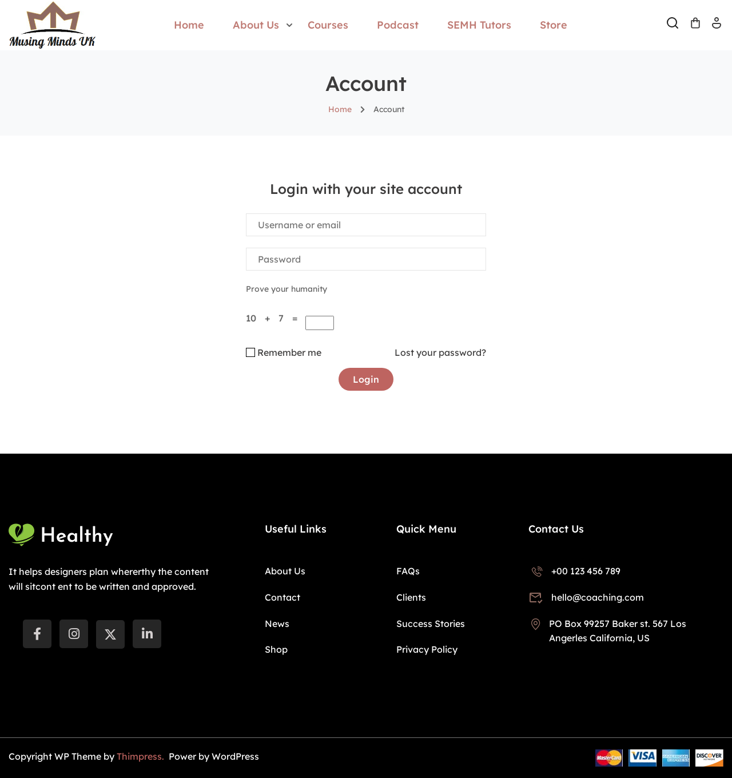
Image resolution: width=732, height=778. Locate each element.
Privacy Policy (427, 649)
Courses (328, 24)
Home (189, 24)
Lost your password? (440, 352)
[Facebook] (37, 634)
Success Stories (430, 623)
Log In (716, 26)
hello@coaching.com (586, 597)
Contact (282, 597)
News (277, 623)
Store (553, 24)
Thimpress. (141, 756)
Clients (411, 597)
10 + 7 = (274, 318)
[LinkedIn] (147, 634)
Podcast (398, 24)
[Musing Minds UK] (52, 24)
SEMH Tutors (479, 24)
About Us (256, 24)
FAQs (408, 571)
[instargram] (73, 634)
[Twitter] (110, 634)
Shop (276, 649)
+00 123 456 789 (574, 571)
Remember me (283, 352)
